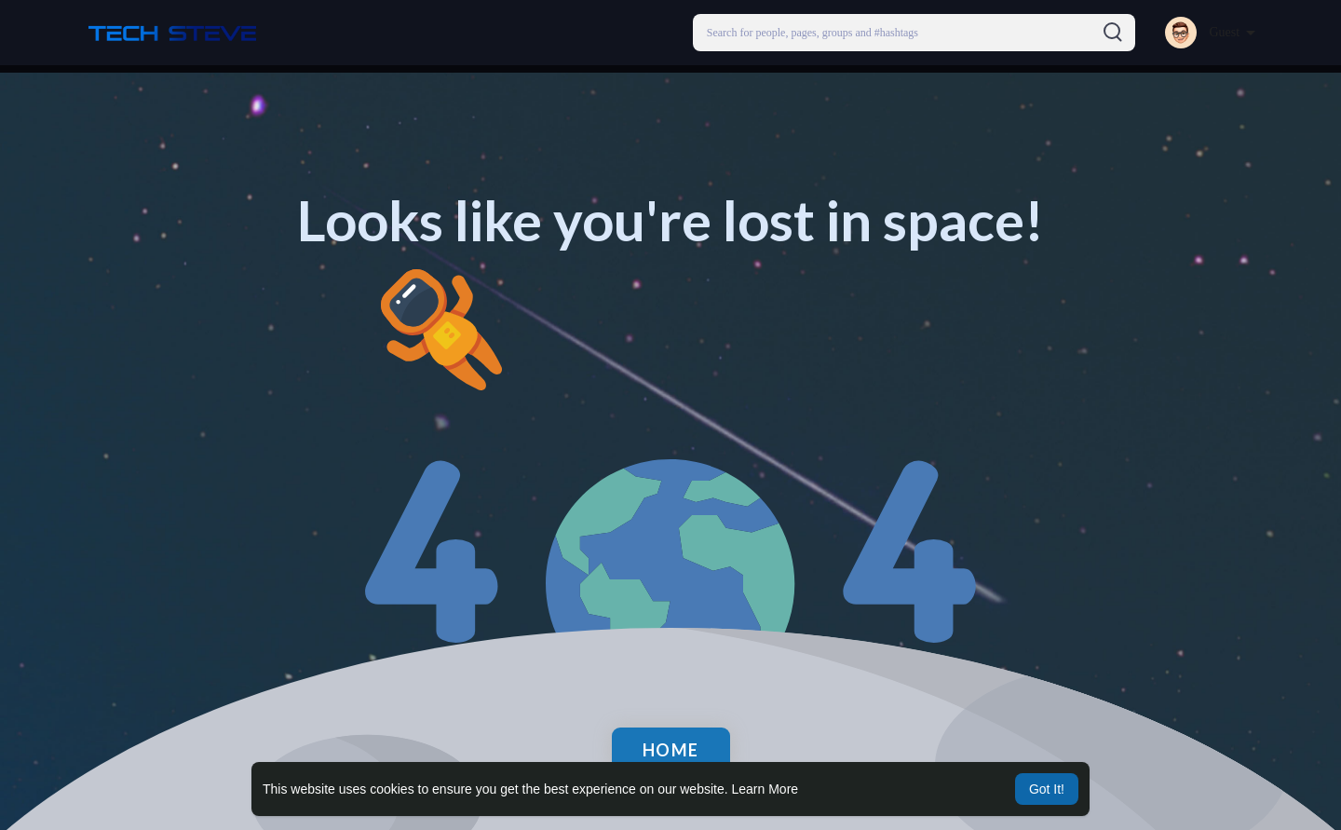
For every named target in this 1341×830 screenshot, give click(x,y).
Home (671, 750)
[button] (914, 32)
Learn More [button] (765, 789)
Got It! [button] (1046, 789)
